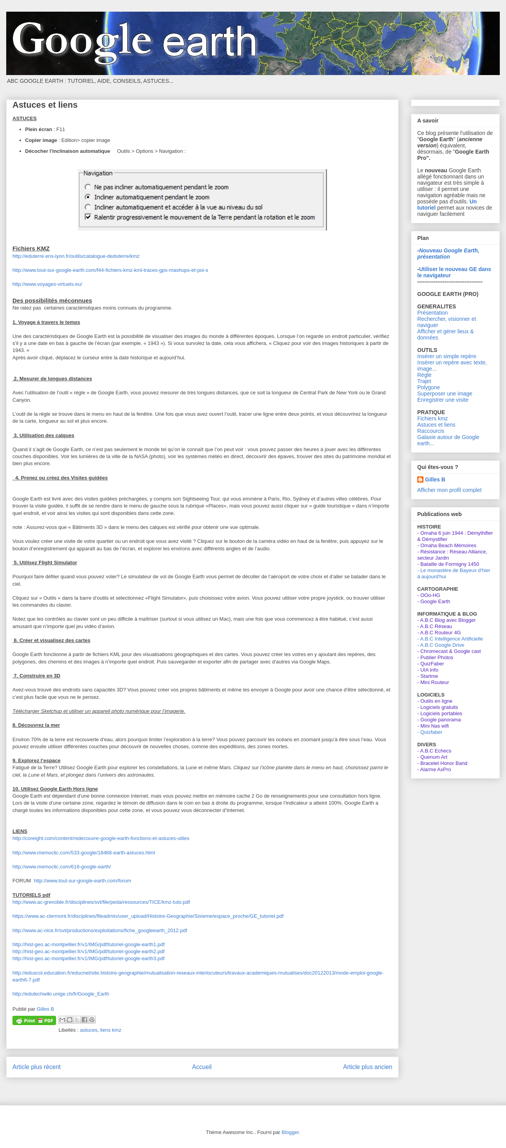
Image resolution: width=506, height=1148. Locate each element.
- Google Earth (433, 601)
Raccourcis (430, 431)
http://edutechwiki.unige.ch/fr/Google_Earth (60, 994)
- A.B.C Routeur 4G (439, 632)
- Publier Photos (435, 657)
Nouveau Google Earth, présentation (448, 253)
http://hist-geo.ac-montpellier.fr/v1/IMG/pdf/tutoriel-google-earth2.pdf (88, 951)
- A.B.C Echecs (434, 751)
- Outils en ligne (434, 701)
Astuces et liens (436, 425)
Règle (424, 375)
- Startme (427, 676)
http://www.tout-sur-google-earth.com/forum (81, 881)
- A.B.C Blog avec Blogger (446, 620)
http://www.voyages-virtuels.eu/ (47, 284)
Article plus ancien (367, 1067)
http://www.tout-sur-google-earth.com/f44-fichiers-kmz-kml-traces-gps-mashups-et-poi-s (110, 270)
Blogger (290, 1132)
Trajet (424, 381)
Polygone (428, 387)
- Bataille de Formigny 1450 (448, 564)
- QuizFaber (430, 664)
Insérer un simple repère (446, 356)
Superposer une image (445, 393)
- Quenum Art (432, 757)
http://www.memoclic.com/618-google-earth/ (61, 867)
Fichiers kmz (432, 418)
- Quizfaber (429, 732)
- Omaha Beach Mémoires (446, 545)
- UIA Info (427, 670)
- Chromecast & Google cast (449, 651)
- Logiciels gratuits (437, 707)
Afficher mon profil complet (449, 490)
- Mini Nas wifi (433, 726)
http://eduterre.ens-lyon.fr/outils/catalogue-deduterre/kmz (76, 256)
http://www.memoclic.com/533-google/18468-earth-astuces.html (83, 853)
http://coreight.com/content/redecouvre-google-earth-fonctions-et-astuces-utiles (101, 838)
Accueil (202, 1067)
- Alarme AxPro (434, 769)
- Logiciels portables (439, 713)
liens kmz (110, 1030)
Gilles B (435, 479)
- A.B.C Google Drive (440, 645)
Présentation (432, 313)
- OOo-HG (428, 595)
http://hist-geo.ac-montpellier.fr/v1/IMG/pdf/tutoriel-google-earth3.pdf (88, 958)
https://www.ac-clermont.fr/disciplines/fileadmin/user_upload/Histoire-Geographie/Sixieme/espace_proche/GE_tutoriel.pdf (148, 916)
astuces (88, 1030)
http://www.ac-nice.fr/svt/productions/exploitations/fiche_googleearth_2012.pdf (99, 930)
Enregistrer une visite (443, 400)
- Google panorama (439, 720)
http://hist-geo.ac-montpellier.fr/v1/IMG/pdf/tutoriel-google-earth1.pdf (88, 944)
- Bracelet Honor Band (442, 763)
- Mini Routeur (433, 682)
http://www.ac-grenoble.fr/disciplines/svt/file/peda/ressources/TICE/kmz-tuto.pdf (101, 902)
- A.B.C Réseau (434, 626)
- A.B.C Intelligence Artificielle (450, 639)
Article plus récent (36, 1067)
